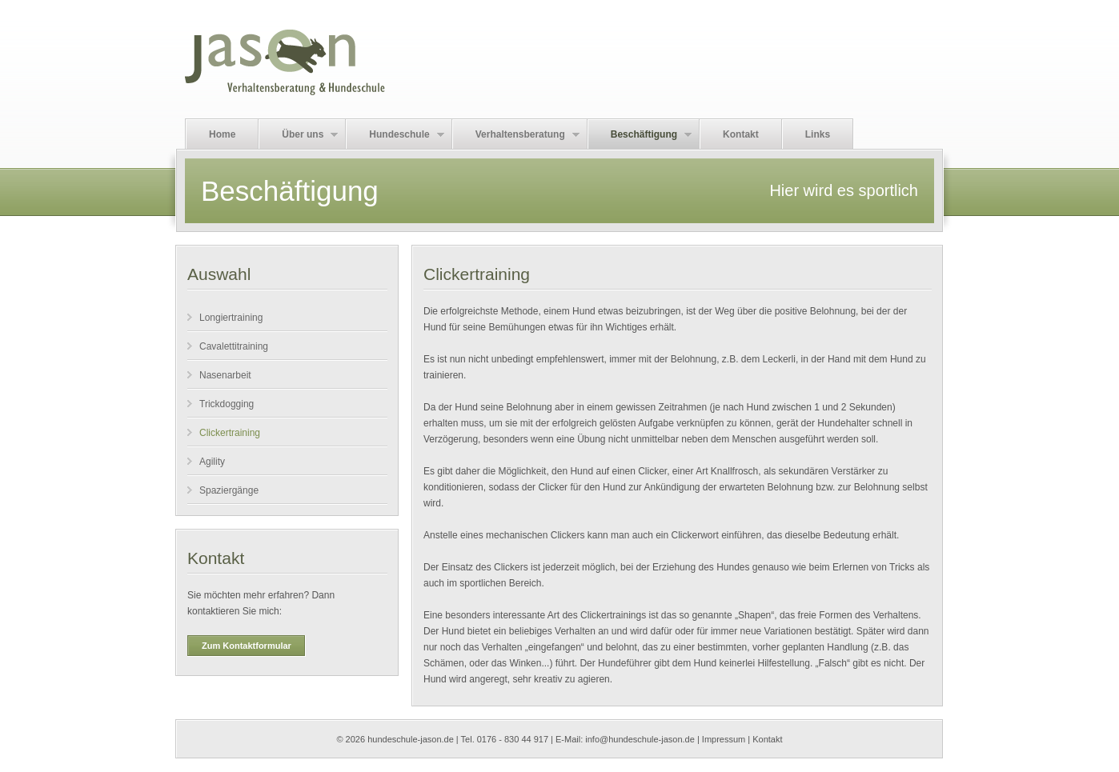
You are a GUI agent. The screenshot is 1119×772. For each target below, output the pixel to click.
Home (222, 134)
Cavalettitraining (233, 346)
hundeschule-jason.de (410, 739)
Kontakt (741, 134)
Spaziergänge (229, 490)
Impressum (723, 739)
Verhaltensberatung (516, 135)
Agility (212, 461)
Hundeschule (395, 135)
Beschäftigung (640, 135)
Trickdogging (226, 404)
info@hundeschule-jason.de (640, 739)
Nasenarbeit (225, 375)
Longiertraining (231, 317)
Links (817, 134)
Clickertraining (229, 432)
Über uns (298, 135)
